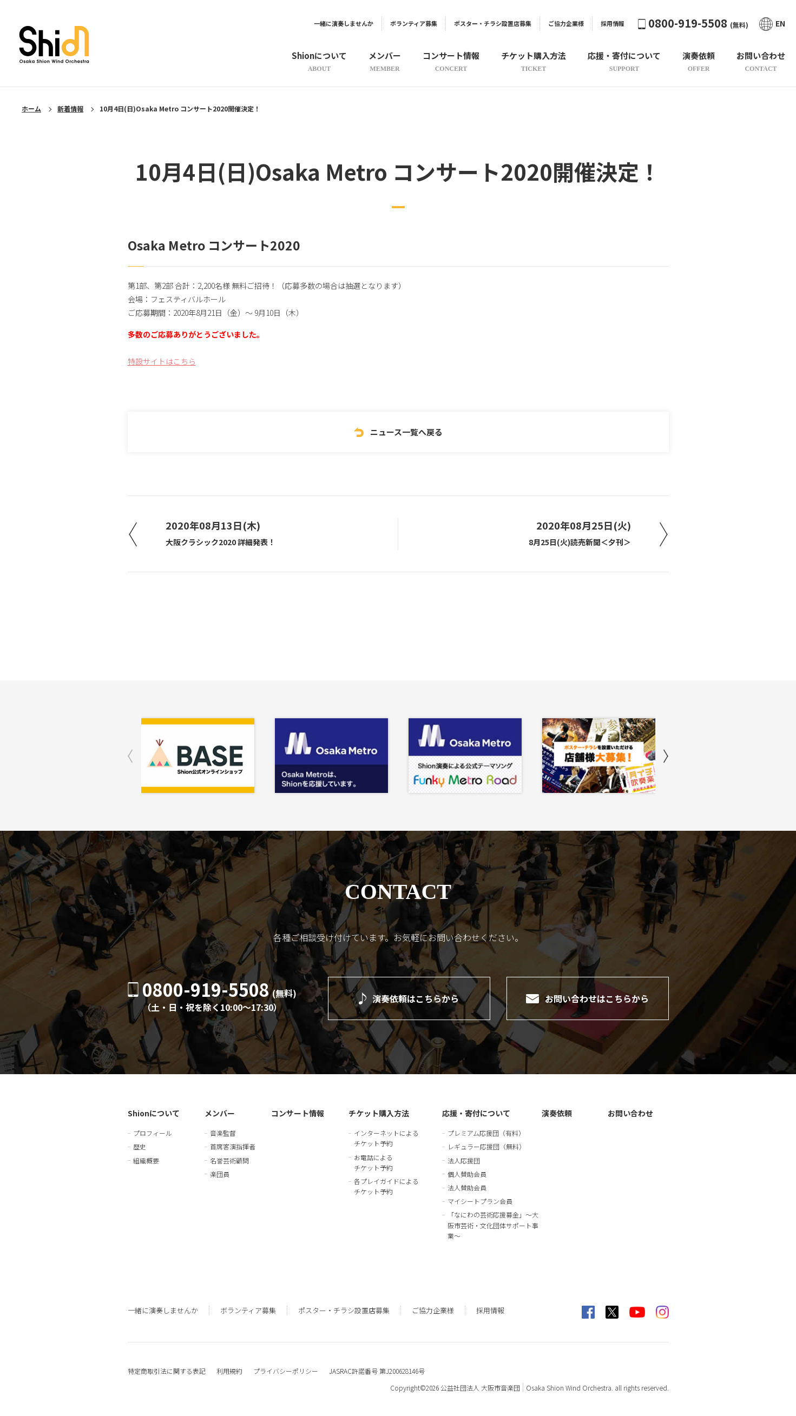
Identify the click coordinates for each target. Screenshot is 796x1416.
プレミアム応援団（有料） (486, 1132)
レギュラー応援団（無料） (486, 1146)
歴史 (139, 1146)
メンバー (220, 1113)
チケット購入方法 (378, 1113)
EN (772, 23)
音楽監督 (223, 1132)
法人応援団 (464, 1160)
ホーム (31, 108)
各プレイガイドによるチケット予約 (386, 1186)
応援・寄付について (476, 1113)
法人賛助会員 (467, 1187)
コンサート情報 (297, 1113)
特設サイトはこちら (162, 361)
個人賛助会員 (467, 1174)
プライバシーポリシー (285, 1370)
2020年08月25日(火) (580, 532)
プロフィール (152, 1132)
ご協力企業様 (566, 23)
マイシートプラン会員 (480, 1201)
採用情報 (612, 23)
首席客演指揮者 (232, 1146)
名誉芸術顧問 (229, 1160)
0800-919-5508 (693, 23)
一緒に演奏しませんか (343, 23)
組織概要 (146, 1160)
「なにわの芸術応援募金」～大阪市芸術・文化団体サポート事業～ (493, 1225)
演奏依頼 (557, 1113)
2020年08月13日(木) (220, 532)
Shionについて (154, 1113)
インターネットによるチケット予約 (386, 1138)
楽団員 (219, 1174)
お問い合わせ (630, 1113)
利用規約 (229, 1370)
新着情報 (70, 108)
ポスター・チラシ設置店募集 (492, 23)
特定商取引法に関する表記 (167, 1370)
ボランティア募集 (413, 23)
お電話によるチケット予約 (373, 1162)
